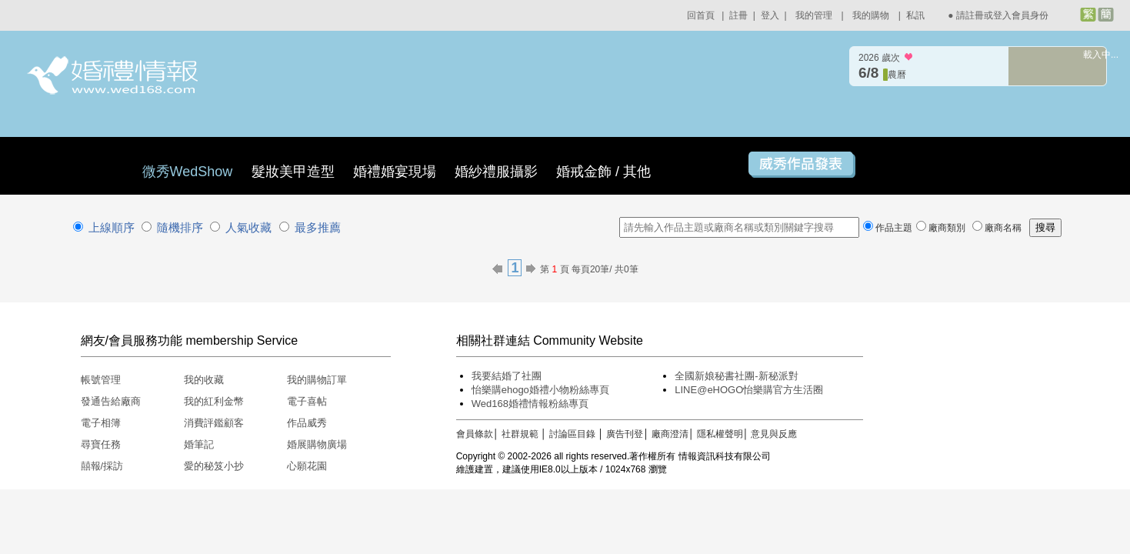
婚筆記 (199, 444)
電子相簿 (101, 423)
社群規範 (520, 434)
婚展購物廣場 (317, 444)
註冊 (738, 15)
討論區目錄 (572, 434)
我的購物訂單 (317, 379)
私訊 (915, 15)
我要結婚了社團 (507, 376)
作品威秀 (307, 423)
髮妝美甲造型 (293, 171)
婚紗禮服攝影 (496, 171)
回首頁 (701, 15)
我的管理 (813, 15)
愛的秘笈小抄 (214, 466)
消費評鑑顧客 (214, 423)
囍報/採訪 (102, 466)
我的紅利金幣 (214, 401)
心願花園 (307, 466)
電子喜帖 (307, 401)
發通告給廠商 (111, 401)
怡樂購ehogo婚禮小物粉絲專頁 (540, 389)
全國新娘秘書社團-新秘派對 (736, 376)
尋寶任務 (101, 444)
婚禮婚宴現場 (394, 171)
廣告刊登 (624, 434)
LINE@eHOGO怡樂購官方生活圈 (749, 389)
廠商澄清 (670, 434)
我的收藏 (204, 379)
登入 (770, 15)
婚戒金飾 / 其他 (603, 171)
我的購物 (870, 15)
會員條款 (474, 434)
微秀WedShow (189, 171)
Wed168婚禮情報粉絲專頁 (530, 403)
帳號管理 (101, 379)
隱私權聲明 (720, 434)
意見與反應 (774, 434)
